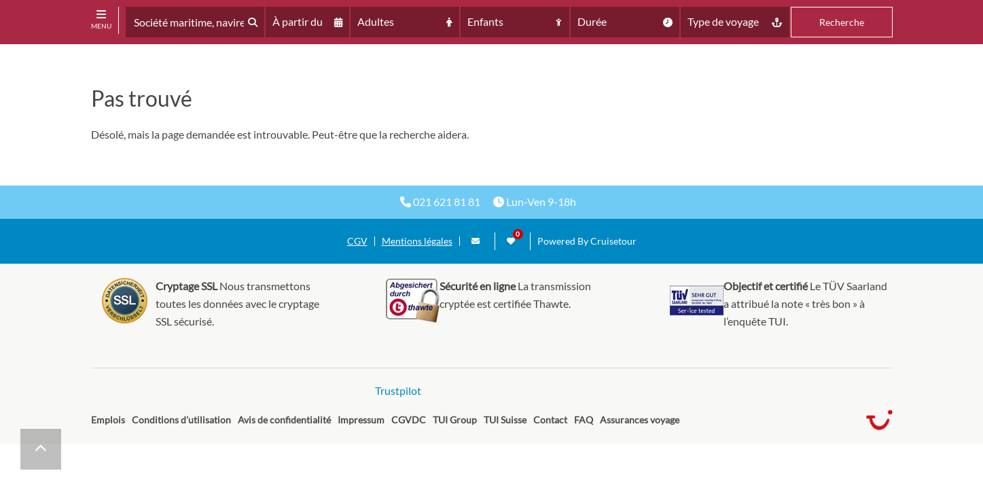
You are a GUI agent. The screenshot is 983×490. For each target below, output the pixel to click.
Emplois (108, 419)
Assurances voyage (639, 419)
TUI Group (455, 419)
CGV (357, 241)
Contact (550, 419)
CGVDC (408, 419)
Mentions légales (417, 241)
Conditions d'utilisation (181, 419)
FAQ (583, 419)
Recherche (841, 22)
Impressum (361, 419)
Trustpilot (398, 390)
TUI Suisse (505, 419)
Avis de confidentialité (284, 419)
